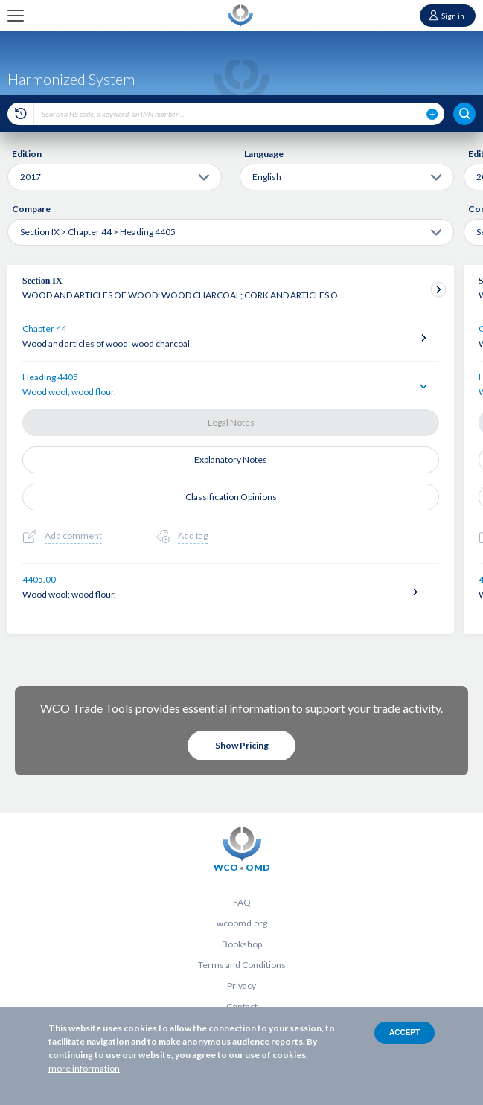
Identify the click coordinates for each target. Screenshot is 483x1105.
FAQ (242, 902)
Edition (27, 153)
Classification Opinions (231, 496)
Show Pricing (242, 745)
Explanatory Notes (230, 459)
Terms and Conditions (242, 964)
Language (264, 153)
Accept (404, 1032)
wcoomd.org (242, 923)
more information (84, 1068)
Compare (31, 208)
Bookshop (242, 943)
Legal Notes (231, 422)
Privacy (241, 985)
